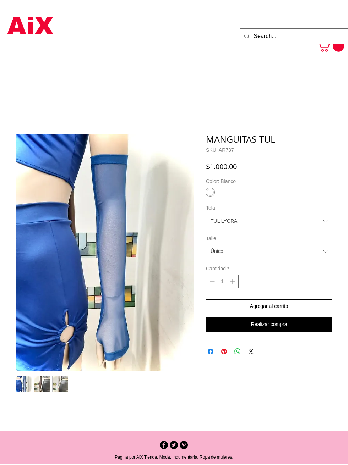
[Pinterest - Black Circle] (184, 445)
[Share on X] (251, 351)
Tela (210, 208)
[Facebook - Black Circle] (164, 445)
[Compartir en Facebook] (210, 351)
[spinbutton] (222, 281)
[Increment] (233, 281)
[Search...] (293, 36)
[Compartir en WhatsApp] (237, 351)
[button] (330, 46)
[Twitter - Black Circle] (174, 445)
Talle (211, 238)
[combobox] (269, 221)
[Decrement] (211, 281)
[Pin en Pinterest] (224, 351)
